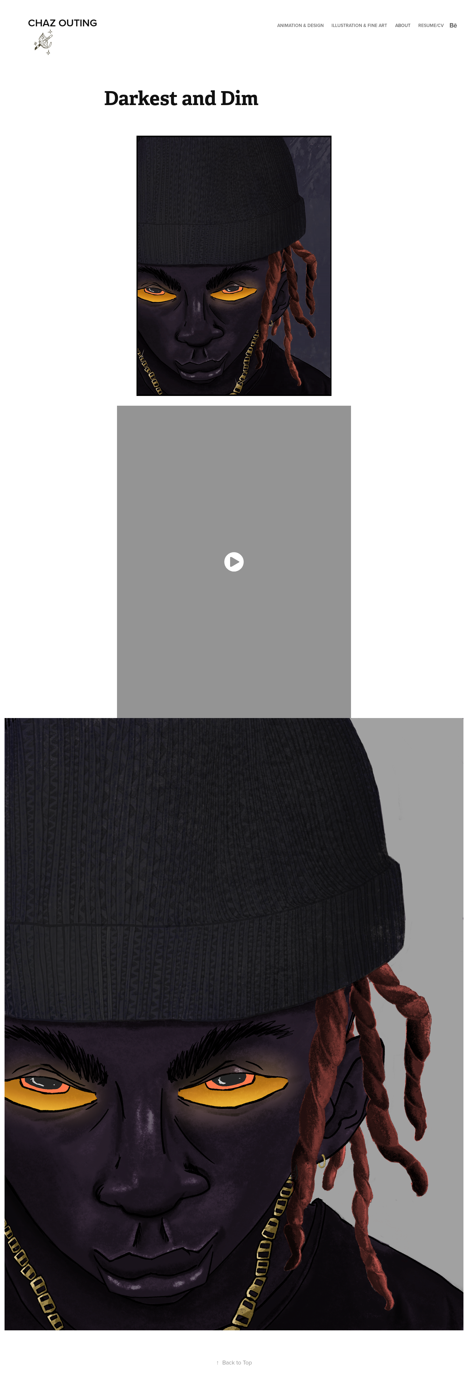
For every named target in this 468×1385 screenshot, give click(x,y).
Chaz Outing (62, 22)
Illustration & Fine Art (359, 25)
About (402, 25)
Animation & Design (300, 25)
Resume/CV (431, 25)
